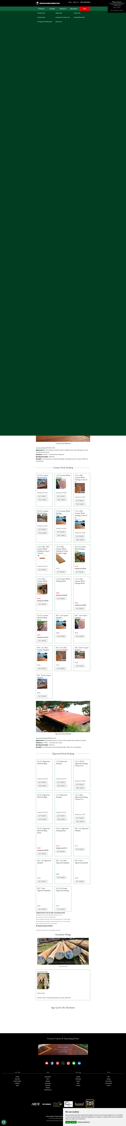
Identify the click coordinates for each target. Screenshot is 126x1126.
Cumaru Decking (41, 448)
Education (73, 9)
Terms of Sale (50, 1116)
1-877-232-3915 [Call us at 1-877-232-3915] (85, 2)
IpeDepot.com (48, 1089)
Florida (17, 1076)
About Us (63, 9)
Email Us (76, 2)
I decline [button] (74, 1122)
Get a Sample (108, 1083)
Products (41, 9)
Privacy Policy (59, 1116)
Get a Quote (109, 1081)
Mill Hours (117, 7)
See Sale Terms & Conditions (63, 89)
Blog (78, 1083)
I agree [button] (68, 1122)
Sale (84, 9)
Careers (78, 1081)
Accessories (48, 1083)
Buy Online (42, 282)
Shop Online (48, 1076)
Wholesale (78, 1079)
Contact (52, 9)
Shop (70, 2)
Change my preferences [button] (84, 1122)
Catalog (78, 1076)
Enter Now (63, 1052)
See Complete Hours (117, 10)
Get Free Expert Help (78, 103)
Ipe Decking (39, 233)
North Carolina (17, 1081)
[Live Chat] (3, 1122)
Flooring (48, 1087)
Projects (78, 1085)
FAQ (109, 1076)
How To (108, 1085)
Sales (48, 1079)
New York (17, 1079)
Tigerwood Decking (42, 738)
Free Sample (42, 285)
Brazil (17, 1085)
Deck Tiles (47, 1085)
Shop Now (47, 182)
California (17, 1083)
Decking (48, 1081)
